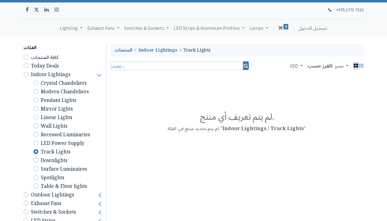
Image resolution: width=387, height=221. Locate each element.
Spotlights (52, 177)
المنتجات (123, 50)
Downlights (54, 160)
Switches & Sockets (53, 211)
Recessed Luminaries (65, 134)
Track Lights (55, 151)
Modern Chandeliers (65, 91)
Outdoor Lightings (52, 194)
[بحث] (246, 65)
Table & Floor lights (64, 186)
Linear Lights (56, 117)
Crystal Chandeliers (64, 82)
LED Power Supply (62, 143)
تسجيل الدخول (312, 28)
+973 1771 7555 (350, 10)
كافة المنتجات (45, 57)
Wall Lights (54, 125)
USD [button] (294, 66)
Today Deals (45, 65)
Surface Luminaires (64, 168)
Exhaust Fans (46, 203)
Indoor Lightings (50, 74)
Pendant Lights (58, 100)
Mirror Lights (57, 108)
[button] (341, 66)
